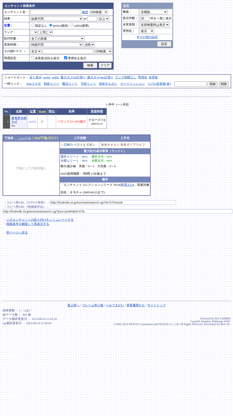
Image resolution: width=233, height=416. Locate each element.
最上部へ (73, 305)
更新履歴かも (136, 305)
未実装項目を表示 (45, 58)
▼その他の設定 (147, 37)
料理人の (127, 185)
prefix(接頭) (58, 25)
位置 (33, 111)
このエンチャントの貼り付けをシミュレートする (40, 219)
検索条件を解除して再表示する (27, 224)
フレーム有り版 (92, 305)
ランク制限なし (125, 77)
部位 (52, 111)
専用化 (142, 77)
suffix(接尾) (79, 25)
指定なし (39, 25)
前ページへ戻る (17, 232)
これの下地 (24, 138)
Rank (42, 111)
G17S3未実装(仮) (159, 83)
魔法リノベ (70, 83)
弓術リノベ (88, 83)
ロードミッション (132, 83)
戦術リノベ (51, 83)
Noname (205, 321)
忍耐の (68, 144)
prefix (47, 77)
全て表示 (35, 77)
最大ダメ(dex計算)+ (100, 77)
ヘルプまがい (115, 305)
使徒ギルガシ (108, 83)
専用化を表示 (75, 58)
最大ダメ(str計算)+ (73, 77)
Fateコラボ (33, 83)
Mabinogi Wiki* (221, 321)
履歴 (85, 12)
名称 (19, 111)
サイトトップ (156, 305)
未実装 (153, 77)
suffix (55, 77)
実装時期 (97, 111)
